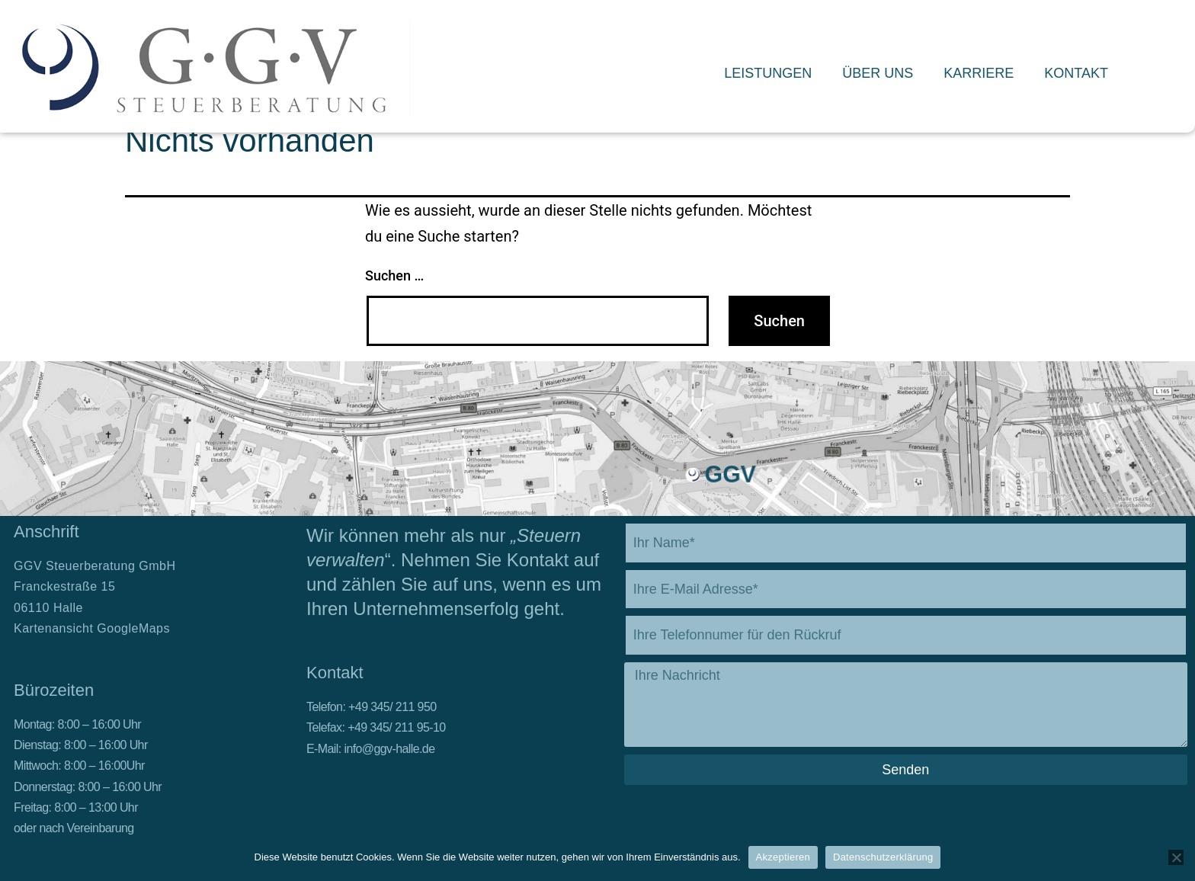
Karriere (979, 73)
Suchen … (394, 276)
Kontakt (1076, 73)
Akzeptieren (783, 857)
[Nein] (1176, 857)
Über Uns (877, 73)
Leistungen (768, 73)
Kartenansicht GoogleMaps (92, 628)
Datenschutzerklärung (883, 857)
